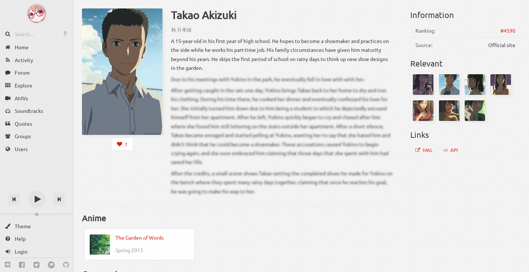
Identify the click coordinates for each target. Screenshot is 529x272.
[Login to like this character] (122, 144)
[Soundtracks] (36, 110)
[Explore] (36, 85)
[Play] (37, 199)
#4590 (507, 30)
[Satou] (475, 84)
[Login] (36, 251)
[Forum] (36, 72)
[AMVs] (36, 98)
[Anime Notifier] (37, 13)
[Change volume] (36, 214)
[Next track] (59, 199)
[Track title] (36, 186)
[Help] (36, 238)
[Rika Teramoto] (500, 84)
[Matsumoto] (449, 84)
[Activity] (36, 60)
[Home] (36, 47)
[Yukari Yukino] (475, 110)
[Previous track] (14, 199)
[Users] (36, 149)
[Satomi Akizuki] (423, 110)
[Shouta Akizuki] (449, 110)
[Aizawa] (423, 84)
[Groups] (36, 136)
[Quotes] (36, 123)
